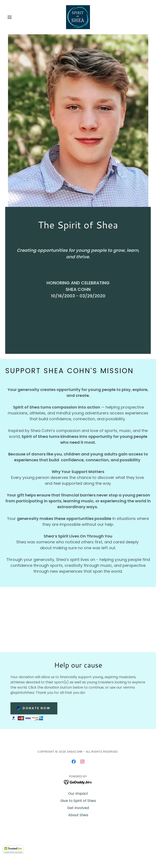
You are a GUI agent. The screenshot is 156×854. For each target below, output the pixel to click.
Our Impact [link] (78, 793)
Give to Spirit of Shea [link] (78, 800)
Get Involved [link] (78, 807)
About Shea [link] (78, 815)
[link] (78, 17)
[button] (16, 17)
